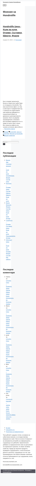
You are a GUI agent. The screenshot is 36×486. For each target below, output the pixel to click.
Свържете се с (10, 430)
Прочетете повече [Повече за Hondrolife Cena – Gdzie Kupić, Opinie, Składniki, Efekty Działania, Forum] (9, 129)
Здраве (6, 132)
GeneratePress (7, 472)
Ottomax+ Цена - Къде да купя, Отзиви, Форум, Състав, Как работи (9, 249)
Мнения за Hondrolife (16, 134)
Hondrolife (13, 132)
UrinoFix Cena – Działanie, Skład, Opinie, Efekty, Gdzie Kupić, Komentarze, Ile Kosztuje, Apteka (10, 292)
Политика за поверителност (15, 432)
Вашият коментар (9, 135)
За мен (8, 428)
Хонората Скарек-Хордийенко (12, 2)
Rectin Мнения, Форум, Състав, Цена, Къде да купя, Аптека (8, 210)
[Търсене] (4, 144)
